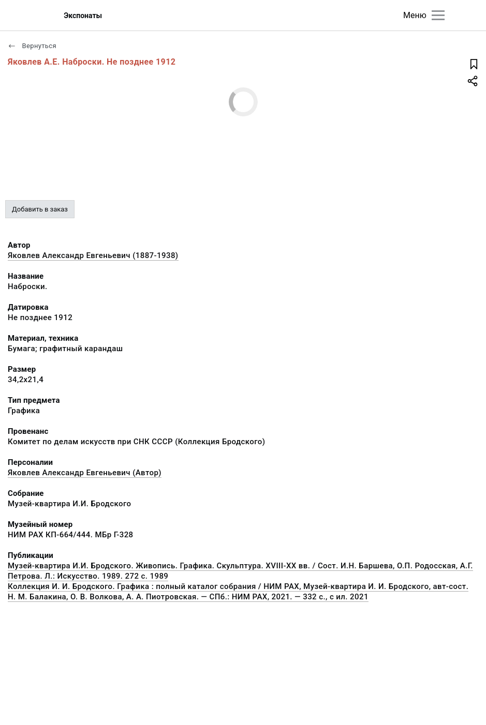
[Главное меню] (438, 15)
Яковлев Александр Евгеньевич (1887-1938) (93, 255)
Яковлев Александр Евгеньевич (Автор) (84, 472)
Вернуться (32, 46)
